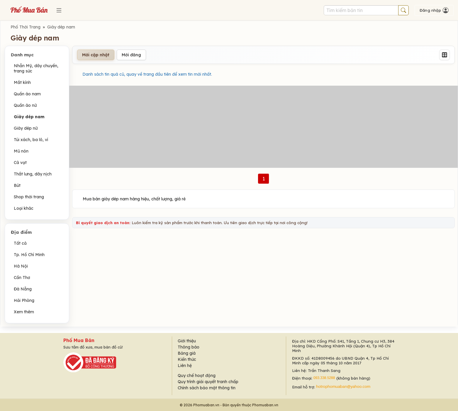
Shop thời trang (29, 196)
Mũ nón (21, 151)
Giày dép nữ (26, 128)
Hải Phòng (24, 300)
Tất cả (20, 243)
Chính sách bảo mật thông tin (206, 387)
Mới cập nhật (95, 54)
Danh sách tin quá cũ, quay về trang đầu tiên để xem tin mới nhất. (147, 74)
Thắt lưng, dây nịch (33, 174)
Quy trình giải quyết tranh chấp (208, 381)
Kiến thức (187, 359)
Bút (17, 185)
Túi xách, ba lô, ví (31, 139)
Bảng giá (187, 353)
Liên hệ (185, 365)
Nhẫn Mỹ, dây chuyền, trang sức (36, 68)
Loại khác (23, 208)
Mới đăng (131, 54)
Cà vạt (20, 162)
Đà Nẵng (23, 289)
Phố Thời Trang (25, 27)
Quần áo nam (27, 94)
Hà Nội (21, 266)
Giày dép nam (61, 27)
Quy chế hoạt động (197, 375)
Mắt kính (22, 82)
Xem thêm (24, 311)
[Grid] (444, 55)
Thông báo (188, 347)
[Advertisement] (264, 127)
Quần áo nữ (25, 105)
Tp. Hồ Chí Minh (29, 254)
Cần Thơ (22, 277)
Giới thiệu (187, 341)
